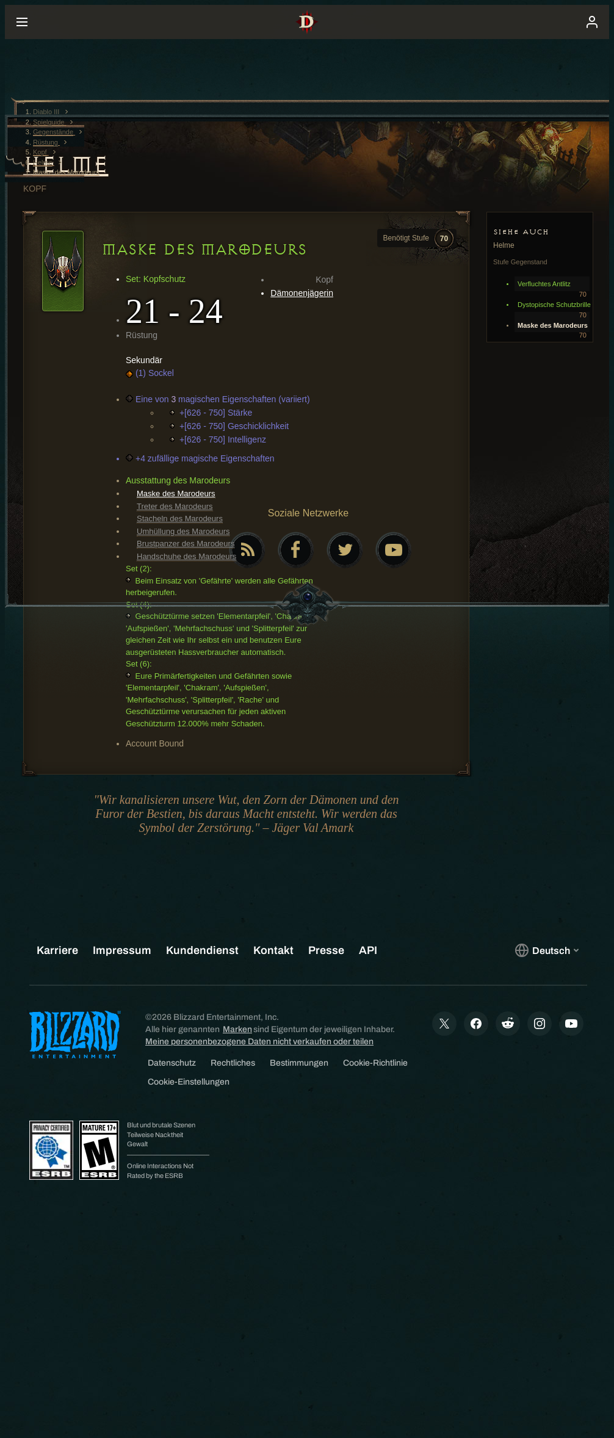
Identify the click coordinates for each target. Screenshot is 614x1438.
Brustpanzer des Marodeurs (185, 543)
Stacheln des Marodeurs (180, 518)
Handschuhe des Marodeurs (186, 556)
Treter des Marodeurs (175, 506)
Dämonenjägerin (301, 293)
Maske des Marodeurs (176, 493)
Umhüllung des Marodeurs (183, 531)
